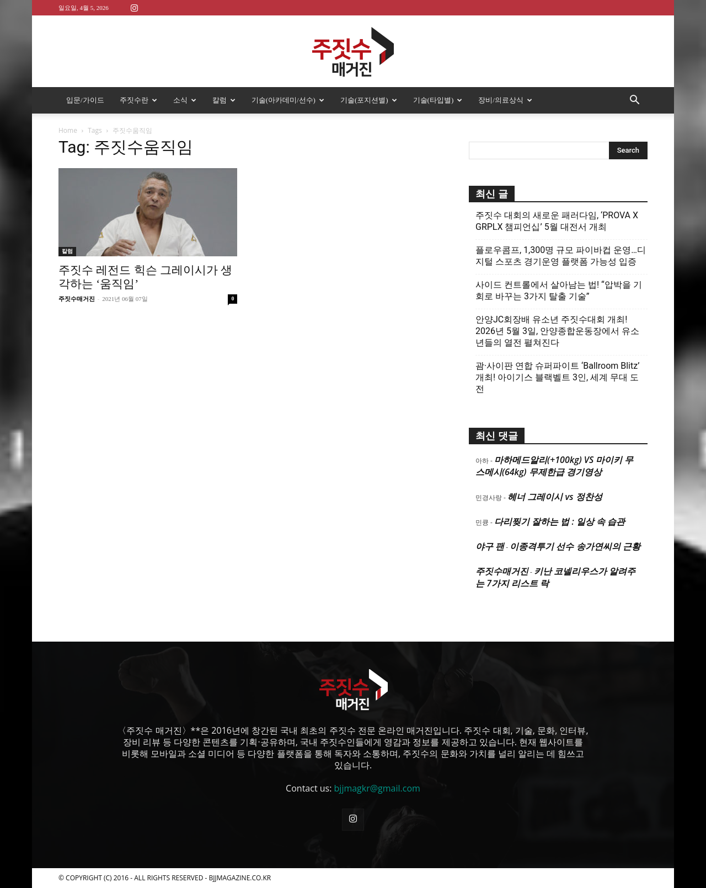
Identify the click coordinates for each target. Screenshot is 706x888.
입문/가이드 (85, 100)
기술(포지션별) (368, 100)
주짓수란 (138, 100)
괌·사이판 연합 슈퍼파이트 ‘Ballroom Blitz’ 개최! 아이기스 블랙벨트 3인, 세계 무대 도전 (557, 377)
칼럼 (224, 100)
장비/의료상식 (505, 100)
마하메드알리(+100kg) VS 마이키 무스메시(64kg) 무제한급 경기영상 (554, 466)
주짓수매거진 (76, 298)
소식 (184, 100)
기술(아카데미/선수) (288, 100)
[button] (634, 101)
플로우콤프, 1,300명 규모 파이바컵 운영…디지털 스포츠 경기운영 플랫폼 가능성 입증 (560, 256)
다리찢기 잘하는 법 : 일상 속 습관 (559, 521)
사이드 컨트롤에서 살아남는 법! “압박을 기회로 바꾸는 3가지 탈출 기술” (558, 290)
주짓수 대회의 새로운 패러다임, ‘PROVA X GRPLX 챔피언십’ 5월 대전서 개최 (556, 221)
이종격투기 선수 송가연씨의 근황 (575, 546)
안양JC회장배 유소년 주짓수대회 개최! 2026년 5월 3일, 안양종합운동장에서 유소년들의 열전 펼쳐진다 (557, 331)
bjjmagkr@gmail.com (377, 788)
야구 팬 (489, 546)
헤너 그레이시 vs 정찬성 (554, 497)
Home (67, 130)
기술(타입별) (438, 100)
